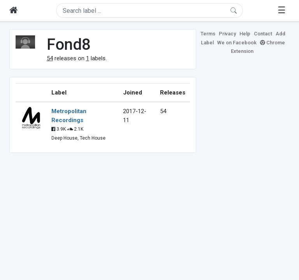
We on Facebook (237, 43)
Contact (263, 34)
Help (244, 34)
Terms (208, 34)
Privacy (227, 34)
